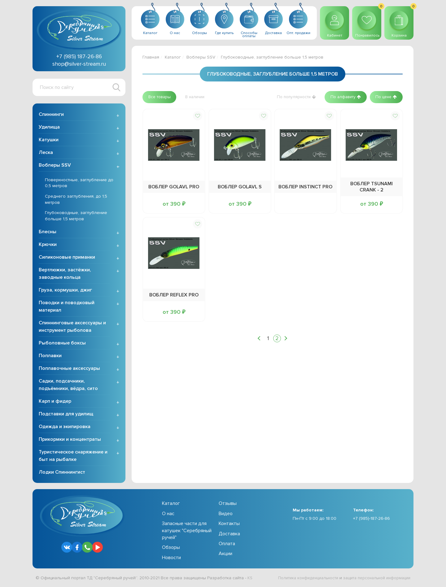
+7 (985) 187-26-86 (79, 56)
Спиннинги (51, 115)
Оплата (227, 544)
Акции (225, 554)
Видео (226, 514)
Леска (46, 153)
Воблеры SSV (55, 166)
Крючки (48, 245)
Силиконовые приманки (67, 258)
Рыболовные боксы (62, 344)
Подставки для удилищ (66, 415)
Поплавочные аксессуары (69, 369)
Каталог (173, 57)
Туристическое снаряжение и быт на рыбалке (73, 456)
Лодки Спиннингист (62, 473)
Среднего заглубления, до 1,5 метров (76, 200)
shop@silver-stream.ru (79, 63)
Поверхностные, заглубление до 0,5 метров (79, 183)
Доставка (229, 534)
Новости (171, 558)
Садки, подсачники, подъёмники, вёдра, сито (68, 385)
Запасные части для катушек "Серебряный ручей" (187, 531)
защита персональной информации (373, 578)
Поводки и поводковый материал (66, 307)
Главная (150, 57)
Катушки (49, 140)
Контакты (229, 524)
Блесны (47, 233)
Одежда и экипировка (64, 427)
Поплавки (50, 356)
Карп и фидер (55, 402)
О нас (168, 514)
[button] (160, 97)
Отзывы (228, 504)
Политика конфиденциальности (299, 578)
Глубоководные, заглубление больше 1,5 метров (76, 216)
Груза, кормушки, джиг (65, 291)
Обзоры (171, 548)
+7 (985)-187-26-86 (371, 519)
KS (250, 578)
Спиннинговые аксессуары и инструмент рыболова (72, 327)
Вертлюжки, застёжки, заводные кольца (65, 274)
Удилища (49, 128)
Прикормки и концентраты (70, 440)
